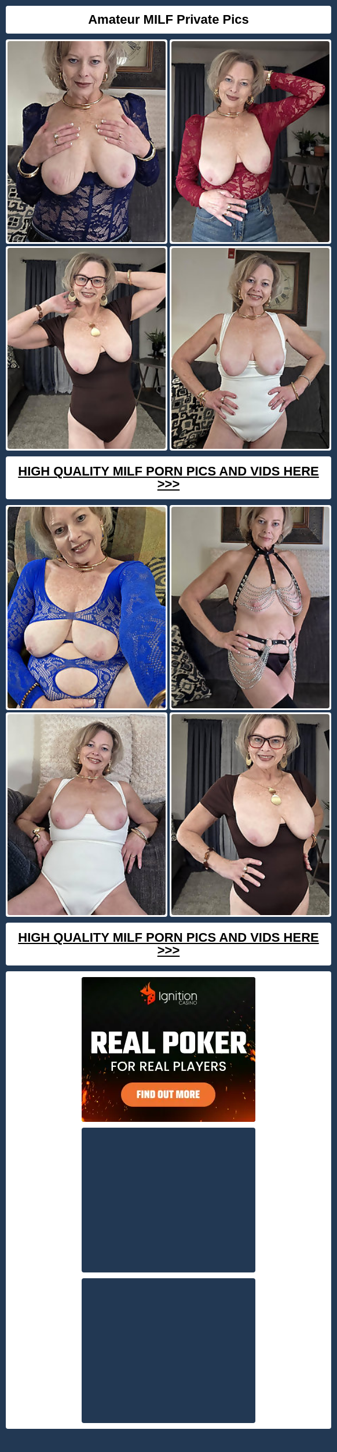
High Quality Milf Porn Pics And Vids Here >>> (168, 477)
